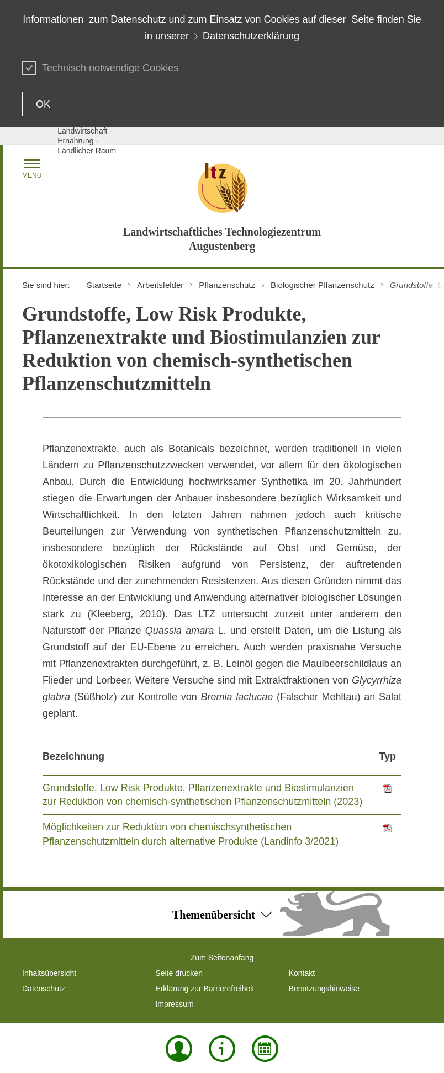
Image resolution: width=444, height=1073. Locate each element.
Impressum (174, 1004)
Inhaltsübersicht (49, 973)
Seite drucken (179, 973)
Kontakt (302, 973)
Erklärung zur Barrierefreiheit (204, 988)
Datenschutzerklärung (251, 35)
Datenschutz (43, 988)
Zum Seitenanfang (222, 957)
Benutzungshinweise (324, 988)
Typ (387, 756)
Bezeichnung (73, 756)
